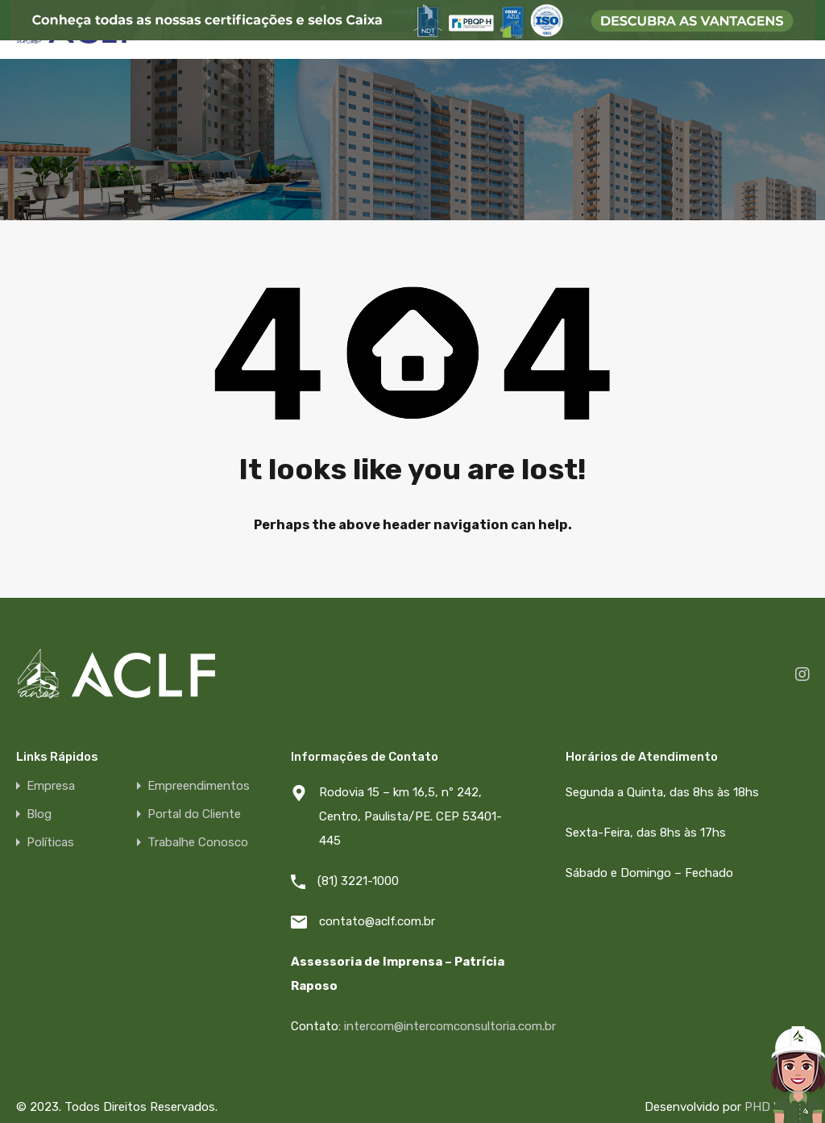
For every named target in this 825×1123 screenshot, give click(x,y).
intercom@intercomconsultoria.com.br (450, 1026)
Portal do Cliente (194, 814)
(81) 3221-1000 (358, 881)
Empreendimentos (198, 786)
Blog (39, 814)
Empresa (51, 786)
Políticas (50, 843)
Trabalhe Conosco (197, 843)
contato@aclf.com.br (377, 921)
